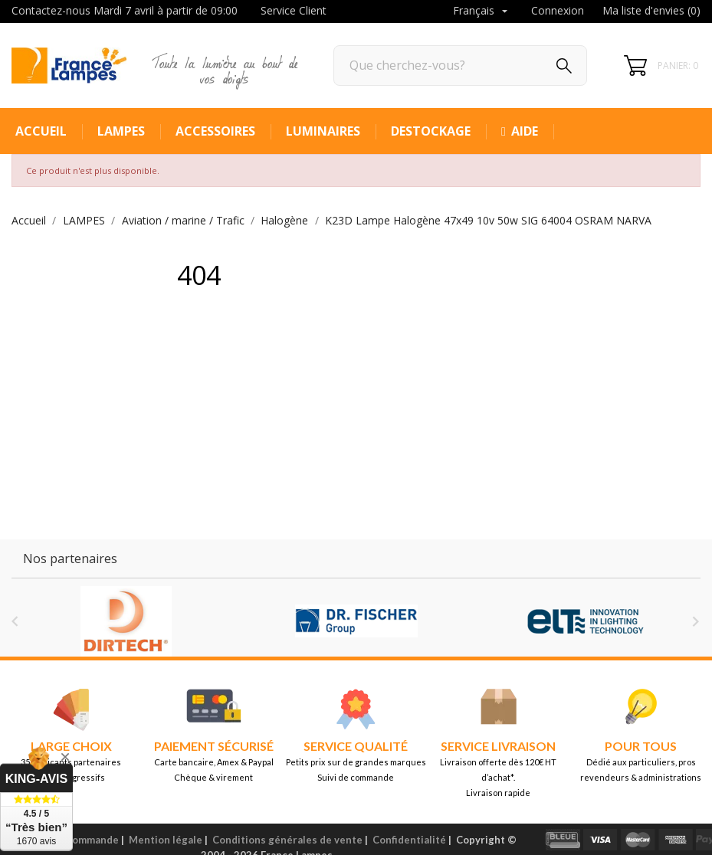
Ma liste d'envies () (651, 10)
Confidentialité (409, 840)
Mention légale (165, 840)
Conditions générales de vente (287, 840)
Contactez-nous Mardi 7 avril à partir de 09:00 (124, 10)
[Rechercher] (460, 65)
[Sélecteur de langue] (482, 11)
